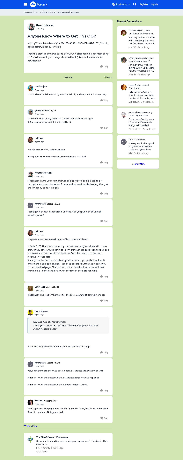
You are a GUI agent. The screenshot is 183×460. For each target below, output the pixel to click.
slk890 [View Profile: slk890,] (132, 153)
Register (144, 4)
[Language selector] (121, 4)
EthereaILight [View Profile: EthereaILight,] (135, 129)
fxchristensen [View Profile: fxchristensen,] (41, 311)
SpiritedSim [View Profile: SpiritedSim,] (134, 102)
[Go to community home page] (39, 4)
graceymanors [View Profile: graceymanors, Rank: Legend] (42, 110)
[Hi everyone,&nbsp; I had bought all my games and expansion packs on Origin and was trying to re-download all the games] (142, 146)
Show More (30, 426)
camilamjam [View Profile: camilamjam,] (41, 86)
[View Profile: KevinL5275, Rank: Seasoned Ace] (30, 205)
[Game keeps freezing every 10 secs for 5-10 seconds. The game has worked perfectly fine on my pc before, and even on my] (142, 122)
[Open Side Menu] (25, 4)
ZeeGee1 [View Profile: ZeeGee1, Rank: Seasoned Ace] (39, 400)
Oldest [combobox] (108, 77)
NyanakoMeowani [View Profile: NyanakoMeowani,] (44, 25)
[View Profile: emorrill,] (124, 60)
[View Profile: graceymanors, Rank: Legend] (30, 112)
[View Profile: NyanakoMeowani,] (31, 27)
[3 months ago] (143, 47)
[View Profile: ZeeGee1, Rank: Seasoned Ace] (30, 402)
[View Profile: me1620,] (124, 33)
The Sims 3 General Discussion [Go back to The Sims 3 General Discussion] (66, 12)
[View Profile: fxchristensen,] (30, 313)
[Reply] (104, 67)
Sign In (154, 4)
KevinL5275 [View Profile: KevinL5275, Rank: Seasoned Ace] (40, 203)
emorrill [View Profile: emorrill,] (132, 74)
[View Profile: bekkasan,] (30, 140)
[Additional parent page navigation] (37, 12)
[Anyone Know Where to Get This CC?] (41, 90)
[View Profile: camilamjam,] (30, 88)
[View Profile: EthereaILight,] (124, 115)
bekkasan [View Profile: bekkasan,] (39, 138)
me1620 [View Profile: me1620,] (132, 47)
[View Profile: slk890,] (124, 142)
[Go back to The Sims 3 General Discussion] (73, 437)
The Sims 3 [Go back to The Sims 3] (46, 12)
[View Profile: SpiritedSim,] (124, 87)
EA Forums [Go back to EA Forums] (28, 12)
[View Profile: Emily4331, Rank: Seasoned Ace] (30, 288)
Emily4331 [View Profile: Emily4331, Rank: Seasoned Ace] (40, 287)
